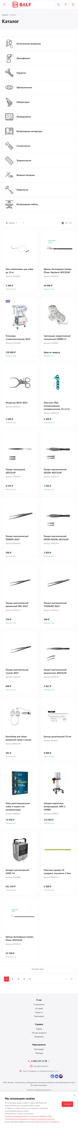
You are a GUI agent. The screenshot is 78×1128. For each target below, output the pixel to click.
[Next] (71, 979)
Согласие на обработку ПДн (40, 1116)
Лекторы (39, 1053)
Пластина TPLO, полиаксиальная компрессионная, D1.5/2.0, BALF (57, 406)
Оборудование (24, 116)
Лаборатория (23, 102)
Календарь (39, 1049)
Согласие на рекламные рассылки (41, 1119)
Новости (39, 1012)
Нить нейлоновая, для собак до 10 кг (19, 271)
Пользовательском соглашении (47, 1122)
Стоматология (23, 145)
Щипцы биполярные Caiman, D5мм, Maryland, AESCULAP (58, 271)
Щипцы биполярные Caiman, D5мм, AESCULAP (20, 938)
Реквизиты (39, 1036)
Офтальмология (24, 87)
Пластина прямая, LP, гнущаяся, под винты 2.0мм (57, 872)
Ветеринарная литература (29, 131)
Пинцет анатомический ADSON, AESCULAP (55, 471)
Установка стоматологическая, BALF (18, 337)
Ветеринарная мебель (27, 204)
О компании (39, 1004)
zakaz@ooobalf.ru (40, 1066)
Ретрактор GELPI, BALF (17, 402)
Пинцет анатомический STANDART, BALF (55, 605)
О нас (39, 1000)
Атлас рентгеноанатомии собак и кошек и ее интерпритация (18, 806)
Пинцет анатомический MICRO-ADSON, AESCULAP (56, 538)
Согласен (67, 1104)
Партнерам (39, 1016)
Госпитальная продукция (29, 43)
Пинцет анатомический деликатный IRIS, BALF (17, 605)
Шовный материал (26, 175)
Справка (39, 1024)
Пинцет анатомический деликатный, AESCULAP (55, 671)
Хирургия (21, 72)
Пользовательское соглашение (16, 1119)
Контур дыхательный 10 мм (57, 736)
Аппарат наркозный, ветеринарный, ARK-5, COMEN (54, 806)
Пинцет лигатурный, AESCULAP (15, 471)
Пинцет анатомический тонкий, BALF (17, 671)
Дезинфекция (23, 58)
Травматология (24, 160)
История (39, 1008)
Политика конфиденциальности (39, 1090)
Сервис (39, 1028)
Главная (5, 15)
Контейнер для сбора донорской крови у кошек (18, 738)
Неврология (22, 189)
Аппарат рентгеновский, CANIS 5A (17, 872)
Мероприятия (39, 1044)
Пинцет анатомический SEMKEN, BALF (17, 538)
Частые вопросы (39, 1032)
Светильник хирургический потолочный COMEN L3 (57, 337)
